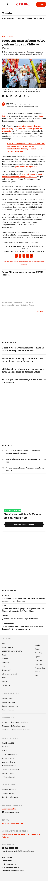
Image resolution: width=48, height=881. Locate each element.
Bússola (4, 751)
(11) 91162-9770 (12, 812)
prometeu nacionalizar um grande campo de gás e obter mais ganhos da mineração (22, 128)
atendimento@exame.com (12, 823)
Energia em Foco (8, 758)
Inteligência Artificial (9, 674)
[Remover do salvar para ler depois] (28, 96)
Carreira (5, 659)
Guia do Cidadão (7, 698)
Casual (37, 649)
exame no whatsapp (13, 510)
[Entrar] (41, 4)
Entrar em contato (9, 809)
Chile (26, 302)
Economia (5, 663)
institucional (7, 857)
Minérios (24, 305)
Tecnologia (39, 664)
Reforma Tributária (9, 766)
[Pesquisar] (7, 4)
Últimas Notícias (7, 647)
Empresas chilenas (10, 305)
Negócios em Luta (8, 773)
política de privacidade (10, 867)
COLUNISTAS (6, 685)
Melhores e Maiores (9, 790)
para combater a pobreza (26, 166)
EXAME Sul (6, 747)
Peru (31, 302)
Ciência (37, 672)
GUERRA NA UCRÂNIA (35, 19)
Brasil (4, 655)
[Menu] (3, 4)
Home (4, 37)
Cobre (31, 305)
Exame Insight (7, 670)
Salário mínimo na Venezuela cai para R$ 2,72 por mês (26, 460)
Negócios (5, 682)
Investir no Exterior (9, 762)
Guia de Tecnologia (9, 702)
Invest (4, 678)
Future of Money (40, 668)
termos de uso (7, 860)
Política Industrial (8, 777)
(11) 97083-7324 (12, 848)
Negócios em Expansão (10, 797)
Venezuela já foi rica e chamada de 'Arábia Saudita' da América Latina (23, 452)
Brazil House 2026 (8, 743)
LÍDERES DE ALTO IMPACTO (12, 651)
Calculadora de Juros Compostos (13, 726)
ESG (3, 666)
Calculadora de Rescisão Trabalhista (15, 722)
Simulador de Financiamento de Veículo (16, 730)
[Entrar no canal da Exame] (24, 524)
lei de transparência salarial (13, 871)
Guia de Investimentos (10, 706)
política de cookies (9, 864)
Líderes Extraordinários (10, 770)
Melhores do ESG (8, 793)
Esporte (37, 657)
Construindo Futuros (9, 754)
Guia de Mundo (8, 19)
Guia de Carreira (8, 710)
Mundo (7, 13)
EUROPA (21, 19)
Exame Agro (39, 660)
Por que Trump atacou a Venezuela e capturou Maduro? (25, 469)
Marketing (38, 653)
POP (36, 676)
